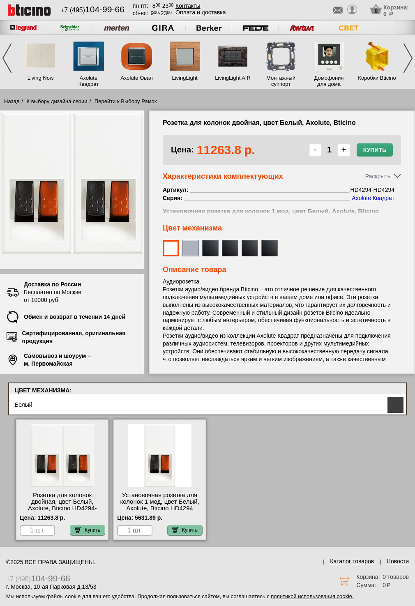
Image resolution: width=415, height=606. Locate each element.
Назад (11, 101)
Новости (398, 561)
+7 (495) (92, 10)
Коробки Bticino (377, 78)
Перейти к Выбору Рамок (126, 101)
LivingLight (184, 78)
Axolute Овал (136, 78)
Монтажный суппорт (280, 81)
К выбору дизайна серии (57, 101)
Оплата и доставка (200, 12)
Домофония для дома (329, 81)
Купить (374, 150)
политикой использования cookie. (312, 596)
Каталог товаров (352, 561)
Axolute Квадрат (88, 81)
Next (408, 58)
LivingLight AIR (233, 78)
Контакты (187, 5)
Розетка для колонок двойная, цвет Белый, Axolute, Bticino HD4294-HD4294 (62, 505)
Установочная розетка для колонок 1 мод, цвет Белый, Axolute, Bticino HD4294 (159, 502)
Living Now (41, 78)
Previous (7, 58)
